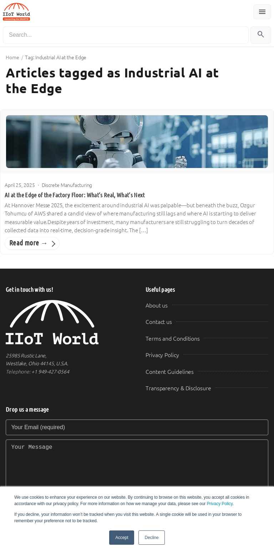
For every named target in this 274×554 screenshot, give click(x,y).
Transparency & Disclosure (178, 388)
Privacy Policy (219, 503)
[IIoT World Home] (67, 322)
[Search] (126, 35)
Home (12, 57)
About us (157, 305)
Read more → (28, 243)
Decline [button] (151, 537)
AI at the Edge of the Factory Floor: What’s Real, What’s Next (75, 195)
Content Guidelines (170, 372)
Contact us (159, 322)
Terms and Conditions (173, 338)
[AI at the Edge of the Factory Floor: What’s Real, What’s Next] (137, 142)
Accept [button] (121, 537)
